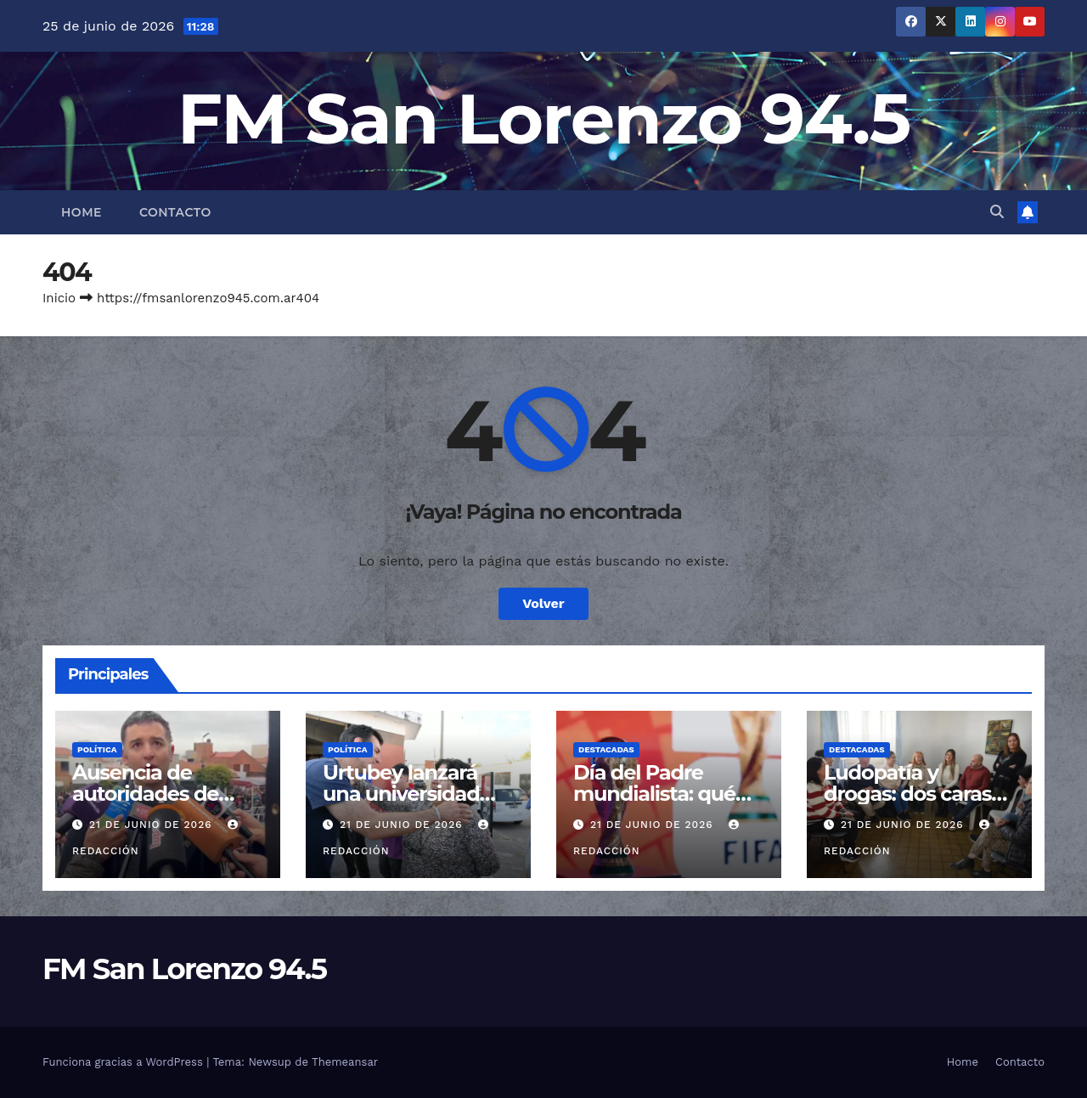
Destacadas (606, 749)
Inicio (59, 298)
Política (97, 749)
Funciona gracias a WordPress (124, 1062)
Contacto (175, 212)
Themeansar (345, 1062)
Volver (543, 603)
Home (81, 212)
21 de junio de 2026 (153, 825)
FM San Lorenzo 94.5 (543, 118)
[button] (997, 212)
